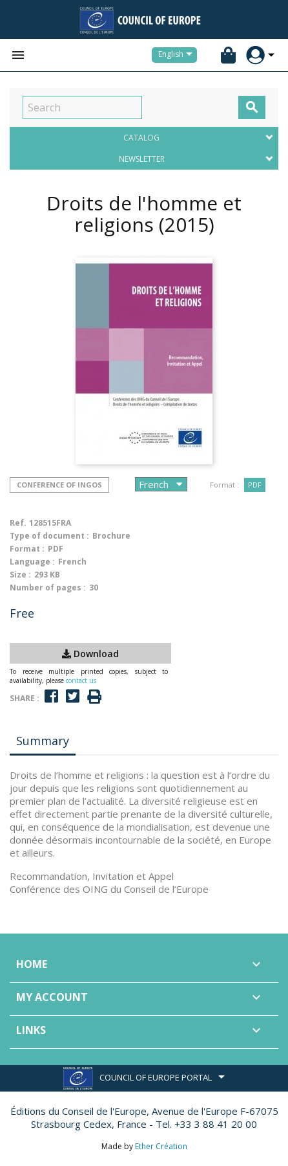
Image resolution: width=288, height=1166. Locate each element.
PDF (255, 484)
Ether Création (161, 1146)
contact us (81, 680)
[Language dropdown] (177, 55)
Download (90, 653)
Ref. (18, 522)
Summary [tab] (42, 740)
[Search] (82, 107)
